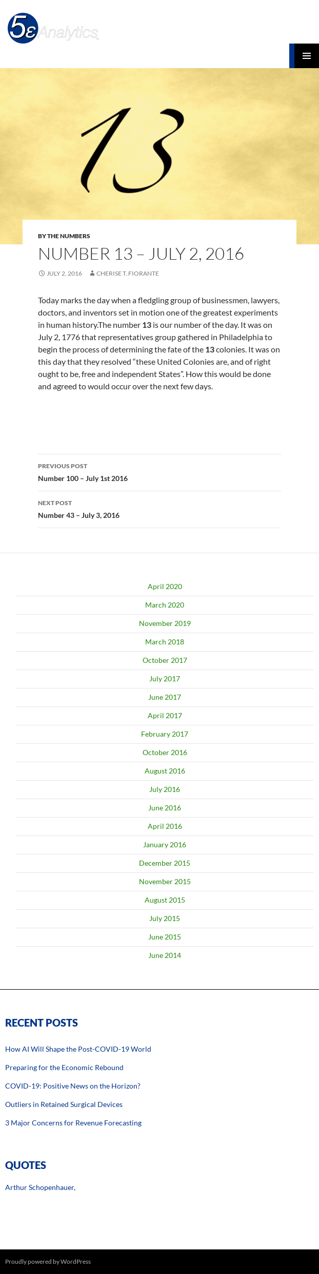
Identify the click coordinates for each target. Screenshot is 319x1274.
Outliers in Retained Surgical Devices (64, 1104)
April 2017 (165, 715)
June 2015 (164, 936)
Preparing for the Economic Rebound (64, 1067)
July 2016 (164, 789)
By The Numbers (64, 236)
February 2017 (164, 733)
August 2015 (165, 899)
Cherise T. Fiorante (127, 273)
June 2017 (164, 697)
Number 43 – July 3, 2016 (159, 508)
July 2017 (164, 678)
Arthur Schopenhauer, (40, 1187)
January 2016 (164, 844)
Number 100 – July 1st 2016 (159, 471)
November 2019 (165, 623)
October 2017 (165, 660)
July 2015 (164, 918)
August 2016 (165, 770)
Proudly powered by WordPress (48, 1261)
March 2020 (164, 604)
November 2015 (165, 881)
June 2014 (164, 955)
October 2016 (165, 752)
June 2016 (164, 807)
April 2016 (165, 826)
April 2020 (165, 586)
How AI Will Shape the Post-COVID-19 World (78, 1049)
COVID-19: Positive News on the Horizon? (73, 1085)
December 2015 (164, 863)
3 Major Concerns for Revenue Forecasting (73, 1122)
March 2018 (164, 641)
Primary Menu (306, 56)
